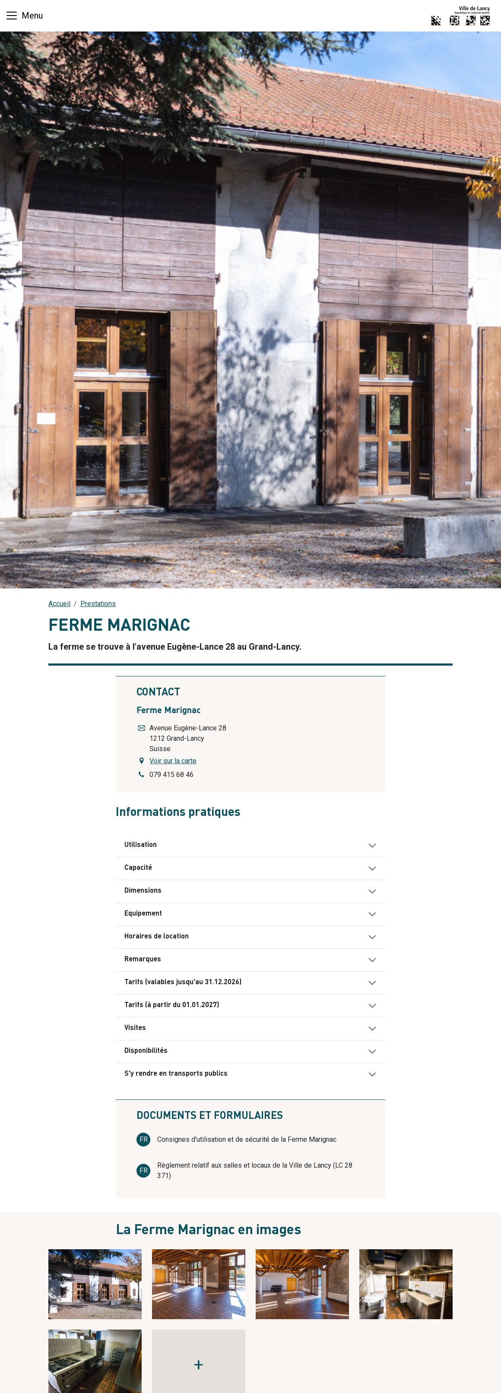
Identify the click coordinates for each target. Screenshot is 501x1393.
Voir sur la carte (173, 761)
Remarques (142, 959)
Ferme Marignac (168, 711)
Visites (135, 1028)
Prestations (98, 604)
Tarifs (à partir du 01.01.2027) (171, 1005)
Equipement (143, 913)
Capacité (138, 868)
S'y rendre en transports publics (176, 1074)
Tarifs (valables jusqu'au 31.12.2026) (182, 982)
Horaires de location (156, 936)
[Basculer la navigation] (24, 15)
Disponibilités (146, 1051)
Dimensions (143, 891)
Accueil (59, 604)
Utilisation (140, 845)
